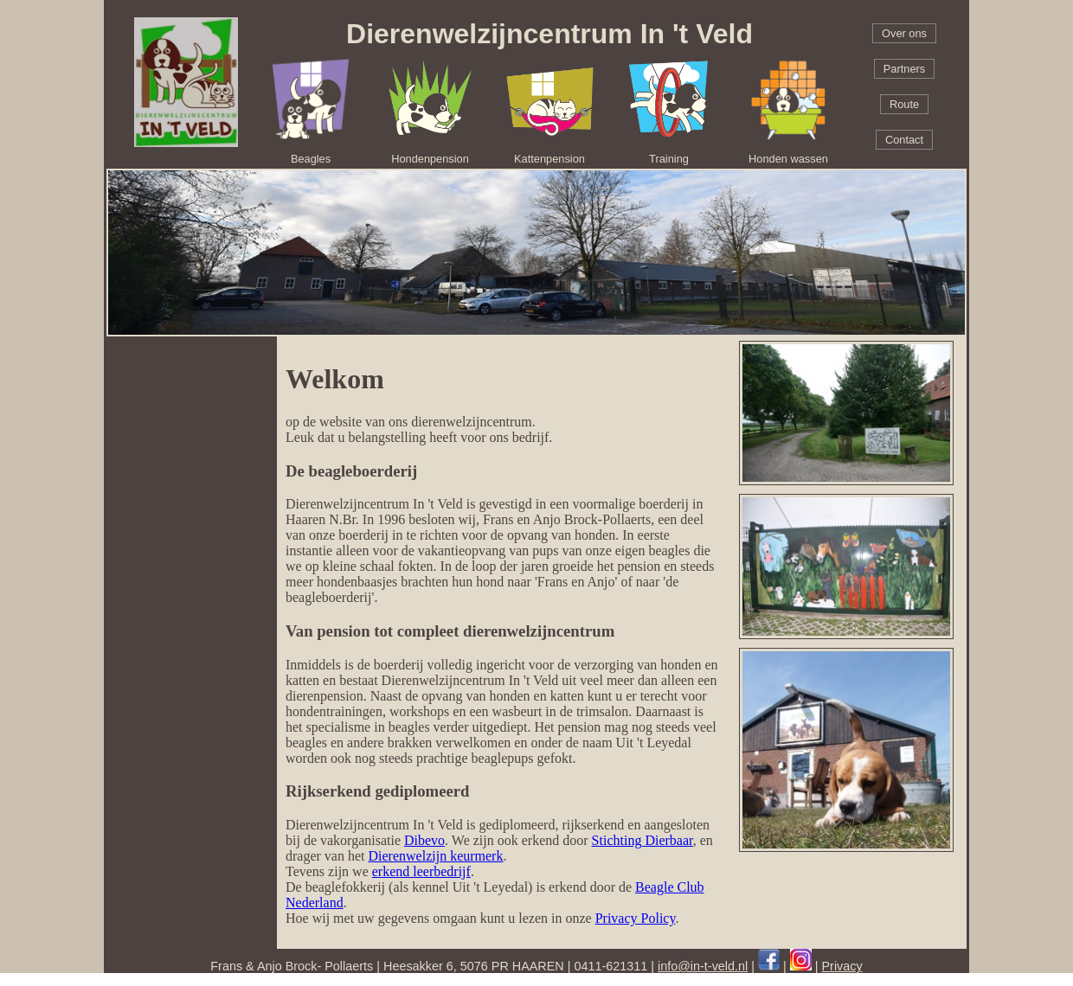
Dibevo (424, 840)
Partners (904, 68)
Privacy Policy (635, 918)
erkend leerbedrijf (421, 871)
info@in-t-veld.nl (703, 966)
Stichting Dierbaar (642, 840)
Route (904, 104)
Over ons (904, 33)
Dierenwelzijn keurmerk (436, 855)
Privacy (842, 966)
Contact (904, 139)
